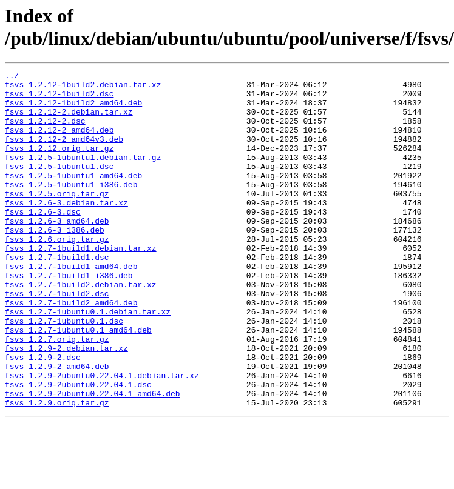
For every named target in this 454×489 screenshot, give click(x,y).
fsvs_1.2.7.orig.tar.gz (57, 393)
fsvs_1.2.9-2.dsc (43, 415)
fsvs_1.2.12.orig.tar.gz (59, 164)
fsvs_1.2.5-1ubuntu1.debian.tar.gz (83, 175)
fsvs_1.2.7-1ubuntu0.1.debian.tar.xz (88, 360)
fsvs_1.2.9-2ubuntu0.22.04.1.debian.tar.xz (102, 436)
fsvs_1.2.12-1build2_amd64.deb (73, 109)
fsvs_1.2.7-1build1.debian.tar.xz (81, 284)
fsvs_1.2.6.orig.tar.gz (57, 273)
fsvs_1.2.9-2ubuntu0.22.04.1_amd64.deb (92, 458)
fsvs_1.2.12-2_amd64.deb (59, 142)
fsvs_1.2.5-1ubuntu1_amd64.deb (73, 196)
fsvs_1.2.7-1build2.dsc (57, 338)
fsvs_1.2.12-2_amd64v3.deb (64, 153)
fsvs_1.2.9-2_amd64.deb (57, 426)
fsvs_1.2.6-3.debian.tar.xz (66, 229)
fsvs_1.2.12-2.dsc (45, 131)
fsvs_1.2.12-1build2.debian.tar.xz (83, 87)
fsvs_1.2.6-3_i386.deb (54, 262)
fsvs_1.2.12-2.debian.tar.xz (69, 120)
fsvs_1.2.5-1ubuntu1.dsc (59, 186)
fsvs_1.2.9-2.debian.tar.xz (66, 404)
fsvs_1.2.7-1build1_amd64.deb (71, 306)
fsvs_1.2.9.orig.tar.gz (57, 469)
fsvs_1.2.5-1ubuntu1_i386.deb (71, 207)
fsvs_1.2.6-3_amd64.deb (57, 251)
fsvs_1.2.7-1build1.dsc (57, 295)
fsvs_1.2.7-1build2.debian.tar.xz (81, 327)
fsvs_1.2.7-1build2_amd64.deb (71, 349)
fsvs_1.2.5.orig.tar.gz (57, 218)
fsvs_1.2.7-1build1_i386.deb (69, 316)
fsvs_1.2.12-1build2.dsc (59, 98)
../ (12, 77)
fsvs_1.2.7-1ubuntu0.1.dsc (64, 371)
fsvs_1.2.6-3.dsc (43, 240)
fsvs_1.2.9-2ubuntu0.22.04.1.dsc (78, 447)
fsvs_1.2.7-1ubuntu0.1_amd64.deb (78, 382)
